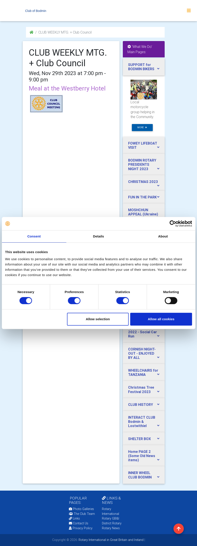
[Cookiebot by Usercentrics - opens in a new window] (172, 223)
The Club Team (82, 514)
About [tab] (163, 236)
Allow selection (98, 319)
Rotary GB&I (110, 518)
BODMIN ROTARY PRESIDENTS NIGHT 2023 (142, 164)
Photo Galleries (81, 509)
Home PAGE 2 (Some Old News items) (141, 455)
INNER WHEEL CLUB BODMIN (140, 475)
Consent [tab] (34, 236)
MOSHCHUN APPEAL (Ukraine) (143, 212)
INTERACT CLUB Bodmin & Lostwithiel (141, 421)
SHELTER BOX (139, 439)
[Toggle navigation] (188, 11)
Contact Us (78, 523)
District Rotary (112, 523)
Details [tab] (98, 236)
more (142, 127)
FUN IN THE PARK (142, 197)
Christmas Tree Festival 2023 (141, 389)
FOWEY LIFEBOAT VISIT (142, 145)
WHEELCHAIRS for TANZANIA (143, 372)
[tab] (144, 66)
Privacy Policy (80, 528)
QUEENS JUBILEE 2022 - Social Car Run (142, 332)
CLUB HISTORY (140, 404)
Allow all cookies (161, 319)
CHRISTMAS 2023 (143, 181)
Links (74, 518)
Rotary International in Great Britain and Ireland (111, 540)
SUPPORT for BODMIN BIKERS (141, 66)
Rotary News (111, 528)
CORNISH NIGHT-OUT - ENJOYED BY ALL (142, 353)
